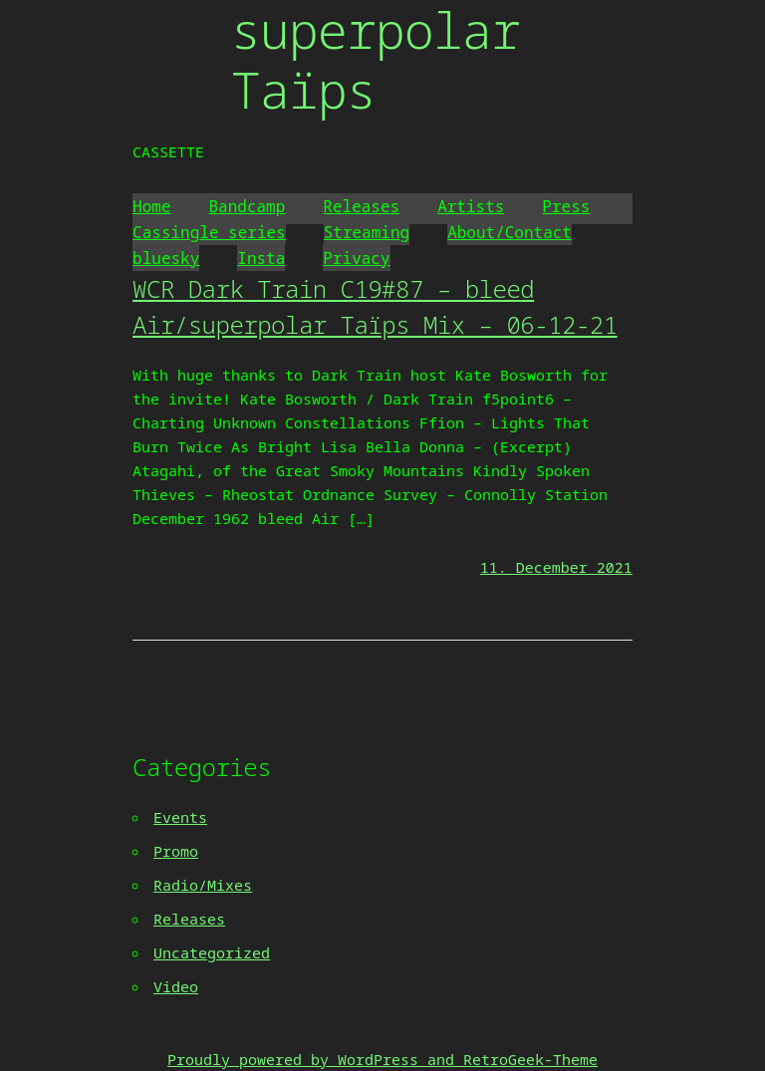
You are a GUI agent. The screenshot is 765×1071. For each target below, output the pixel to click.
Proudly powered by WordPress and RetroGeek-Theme (382, 1059)
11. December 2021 (556, 567)
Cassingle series (209, 232)
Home (151, 206)
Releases (361, 206)
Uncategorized (211, 952)
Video (175, 986)
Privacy (356, 258)
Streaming (366, 232)
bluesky (165, 258)
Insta (261, 258)
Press (566, 206)
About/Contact (509, 232)
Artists (470, 206)
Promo (175, 851)
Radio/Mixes (202, 885)
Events (180, 817)
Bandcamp (247, 206)
